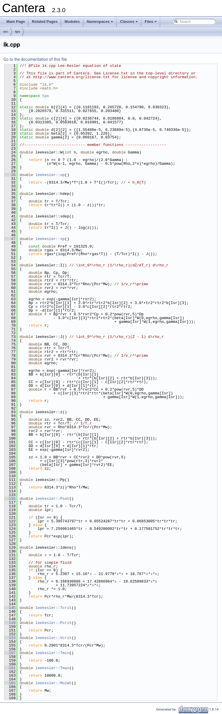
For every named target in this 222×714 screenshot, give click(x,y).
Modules (72, 21)
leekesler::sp (49, 238)
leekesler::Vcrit (53, 637)
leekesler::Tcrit (53, 607)
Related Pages (45, 21)
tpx (17, 31)
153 (10, 637)
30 (10, 174)
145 (10, 607)
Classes (129, 23)
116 (10, 498)
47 (10, 238)
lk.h (46, 84)
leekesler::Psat (52, 498)
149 (10, 622)
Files (151, 23)
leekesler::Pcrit (53, 622)
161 (10, 668)
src (5, 31)
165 (10, 683)
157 (10, 653)
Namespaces (100, 23)
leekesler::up (49, 174)
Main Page (15, 21)
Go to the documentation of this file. (35, 59)
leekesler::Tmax (52, 668)
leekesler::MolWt (53, 683)
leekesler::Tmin (52, 653)
